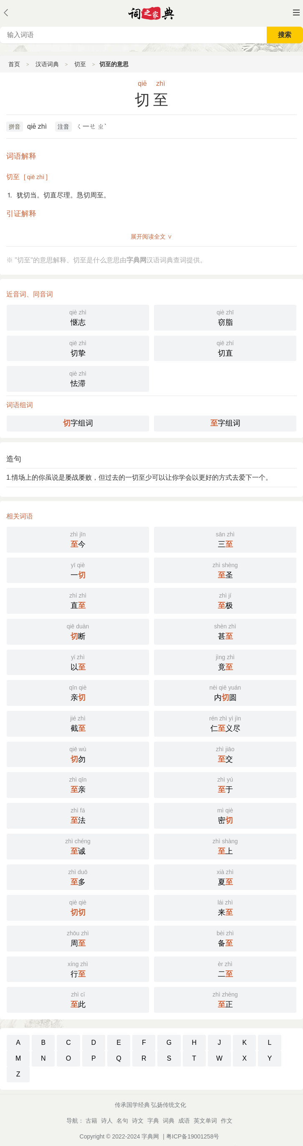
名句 (122, 1120)
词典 (168, 1120)
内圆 (225, 692)
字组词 (78, 423)
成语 (184, 1120)
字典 (153, 1120)
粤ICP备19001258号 (193, 1136)
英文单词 (205, 1120)
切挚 (77, 347)
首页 (14, 64)
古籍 (91, 1120)
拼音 (14, 126)
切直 (225, 347)
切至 (80, 64)
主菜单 (296, 12)
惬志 (77, 316)
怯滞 (77, 378)
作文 (226, 1120)
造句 (13, 459)
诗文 (138, 1120)
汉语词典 (47, 64)
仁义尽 (225, 722)
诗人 (107, 1120)
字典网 (150, 1136)
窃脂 (225, 316)
